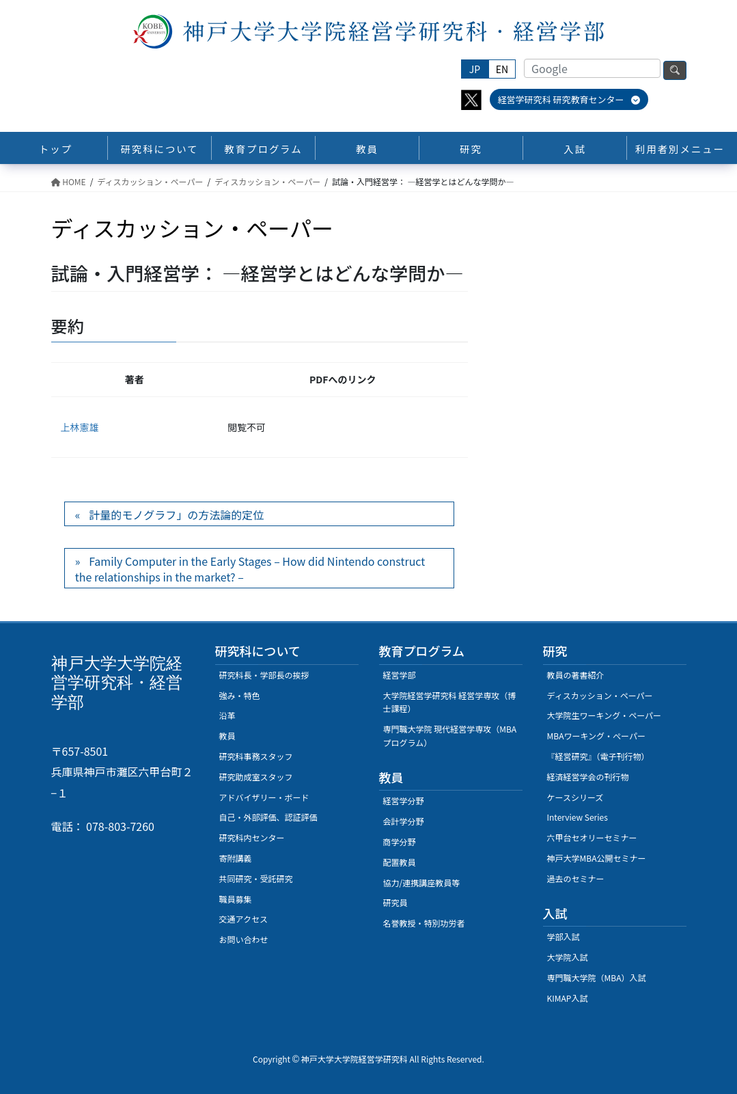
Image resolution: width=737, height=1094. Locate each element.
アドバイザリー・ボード (264, 797)
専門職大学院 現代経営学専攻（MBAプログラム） (450, 735)
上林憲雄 (80, 427)
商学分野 (399, 841)
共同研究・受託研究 (256, 878)
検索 (674, 70)
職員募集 (235, 899)
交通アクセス (243, 919)
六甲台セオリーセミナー (592, 837)
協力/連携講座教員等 (421, 882)
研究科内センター (252, 837)
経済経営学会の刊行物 (588, 776)
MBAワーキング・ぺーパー (596, 735)
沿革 (227, 715)
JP (474, 69)
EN (502, 69)
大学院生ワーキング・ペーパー (604, 715)
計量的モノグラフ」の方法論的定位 (176, 514)
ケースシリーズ (575, 797)
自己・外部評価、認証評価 (268, 817)
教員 (227, 735)
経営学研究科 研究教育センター (569, 99)
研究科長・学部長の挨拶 (264, 675)
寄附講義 (235, 858)
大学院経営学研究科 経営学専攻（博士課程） (449, 702)
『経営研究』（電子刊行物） (598, 756)
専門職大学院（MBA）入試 (596, 977)
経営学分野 (403, 800)
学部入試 (563, 936)
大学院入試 (567, 957)
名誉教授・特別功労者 (424, 923)
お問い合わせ (243, 939)
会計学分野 (403, 821)
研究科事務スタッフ (256, 756)
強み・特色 (239, 695)
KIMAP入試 (567, 998)
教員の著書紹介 (575, 675)
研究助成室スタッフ (256, 776)
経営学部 (399, 675)
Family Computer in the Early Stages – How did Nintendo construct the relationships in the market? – (250, 568)
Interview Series (577, 817)
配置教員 (399, 862)
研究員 (395, 902)
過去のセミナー (575, 878)
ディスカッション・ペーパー (600, 695)
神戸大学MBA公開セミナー (596, 858)
